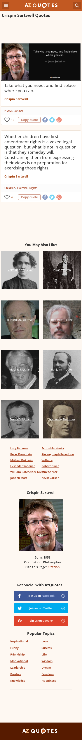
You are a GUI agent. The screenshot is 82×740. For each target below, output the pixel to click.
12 (12, 120)
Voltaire (47, 460)
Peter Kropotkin (21, 454)
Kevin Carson (50, 478)
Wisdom (47, 661)
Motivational (19, 661)
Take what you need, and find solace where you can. (40, 88)
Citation (54, 567)
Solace (18, 110)
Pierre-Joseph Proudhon (58, 454)
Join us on (41, 596)
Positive (15, 674)
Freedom (48, 674)
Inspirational (19, 641)
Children (9, 188)
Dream (46, 667)
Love (45, 641)
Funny (14, 648)
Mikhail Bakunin (21, 460)
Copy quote (29, 120)
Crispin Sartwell (16, 99)
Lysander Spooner (22, 466)
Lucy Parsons (19, 448)
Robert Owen (50, 466)
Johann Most (18, 478)
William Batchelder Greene (28, 472)
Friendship (17, 654)
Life (44, 654)
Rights (33, 188)
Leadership (17, 667)
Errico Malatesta (53, 448)
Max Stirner (50, 472)
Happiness (49, 681)
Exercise (22, 188)
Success (47, 648)
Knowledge (17, 681)
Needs (8, 110)
